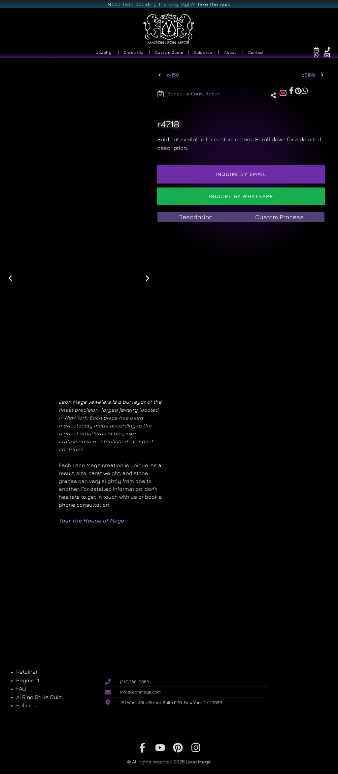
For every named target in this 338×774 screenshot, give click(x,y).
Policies (26, 705)
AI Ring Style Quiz (38, 697)
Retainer (27, 671)
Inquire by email (241, 174)
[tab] (195, 217)
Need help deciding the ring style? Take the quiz (169, 4)
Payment (28, 680)
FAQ (21, 688)
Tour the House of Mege (91, 520)
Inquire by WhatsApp (241, 196)
